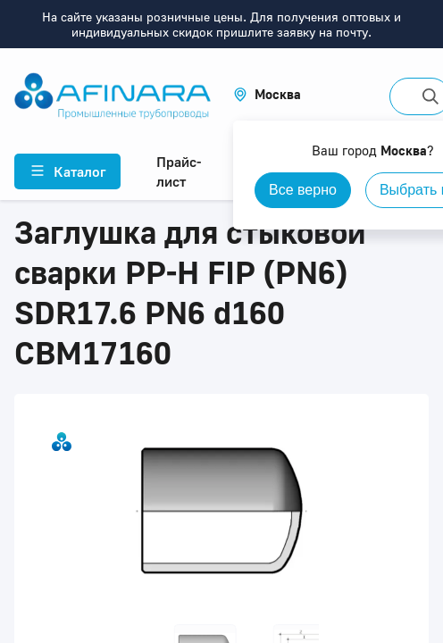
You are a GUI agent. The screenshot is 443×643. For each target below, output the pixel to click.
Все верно (303, 189)
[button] (267, 94)
